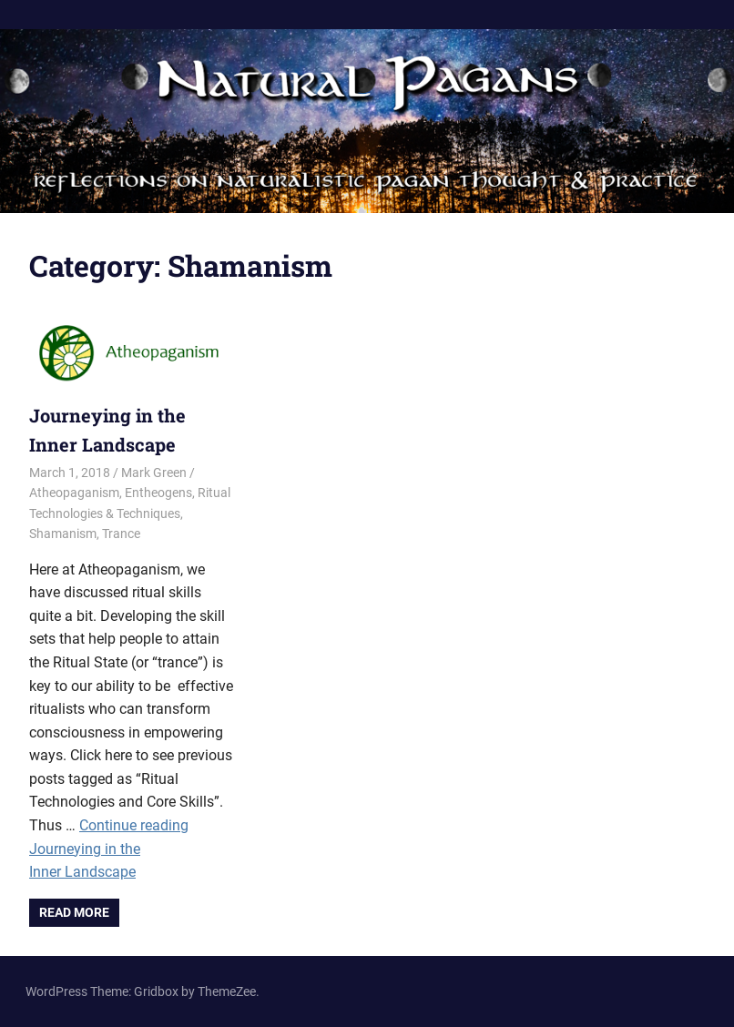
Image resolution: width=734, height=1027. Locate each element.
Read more (74, 912)
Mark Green (154, 472)
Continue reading (109, 848)
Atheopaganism (74, 492)
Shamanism (63, 533)
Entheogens (158, 492)
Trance (121, 533)
